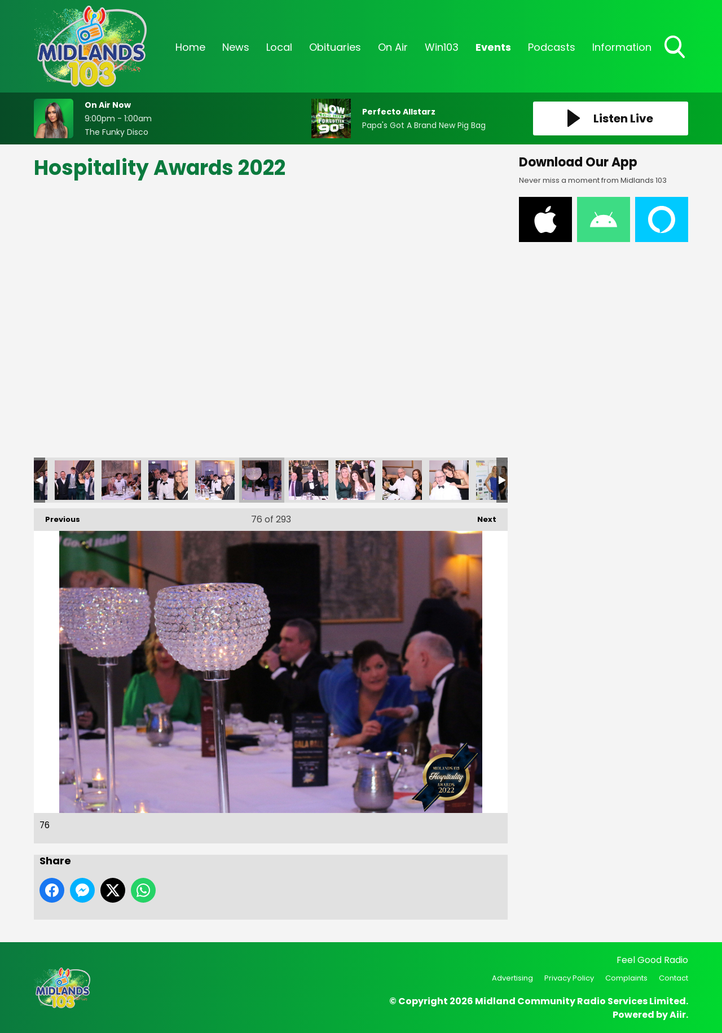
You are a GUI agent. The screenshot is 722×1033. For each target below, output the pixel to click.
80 (449, 480)
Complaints (626, 978)
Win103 (442, 47)
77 (308, 480)
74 (168, 480)
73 (121, 480)
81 (496, 480)
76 (261, 480)
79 (402, 480)
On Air (393, 47)
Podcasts (551, 47)
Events (493, 47)
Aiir (678, 1014)
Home (190, 47)
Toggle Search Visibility (675, 48)
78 (355, 480)
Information (621, 47)
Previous (57, 516)
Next (481, 516)
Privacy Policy (569, 978)
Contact (673, 978)
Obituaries (335, 47)
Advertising (512, 978)
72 (74, 480)
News (235, 47)
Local (279, 47)
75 (215, 480)
